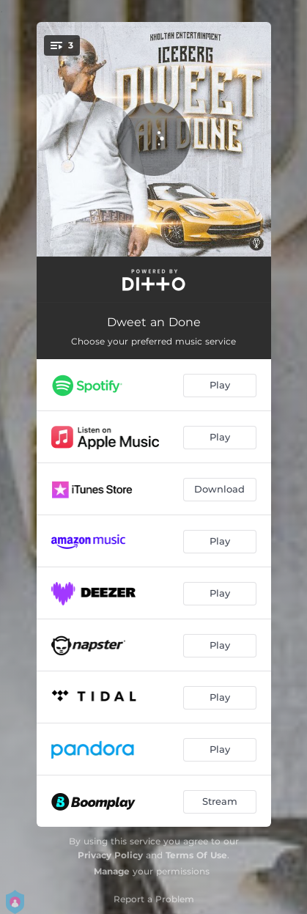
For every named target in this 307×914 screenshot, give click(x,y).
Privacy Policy (110, 854)
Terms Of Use (196, 854)
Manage (112, 871)
